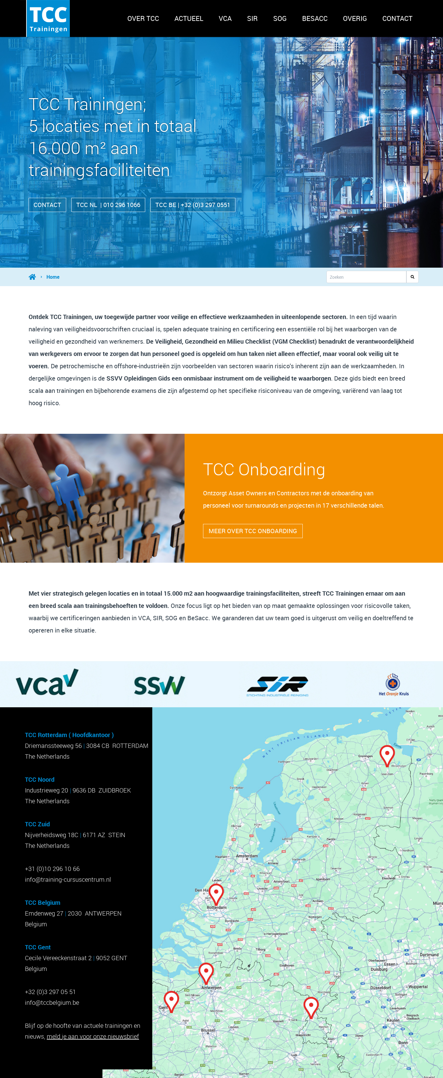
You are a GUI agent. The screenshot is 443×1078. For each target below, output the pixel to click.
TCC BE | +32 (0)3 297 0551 (192, 205)
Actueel (188, 18)
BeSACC (315, 18)
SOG (280, 18)
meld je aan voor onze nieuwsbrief (93, 1036)
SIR (252, 18)
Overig (355, 18)
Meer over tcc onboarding (253, 531)
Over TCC (143, 18)
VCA (225, 18)
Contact (397, 18)
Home (52, 276)
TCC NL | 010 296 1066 (108, 205)
